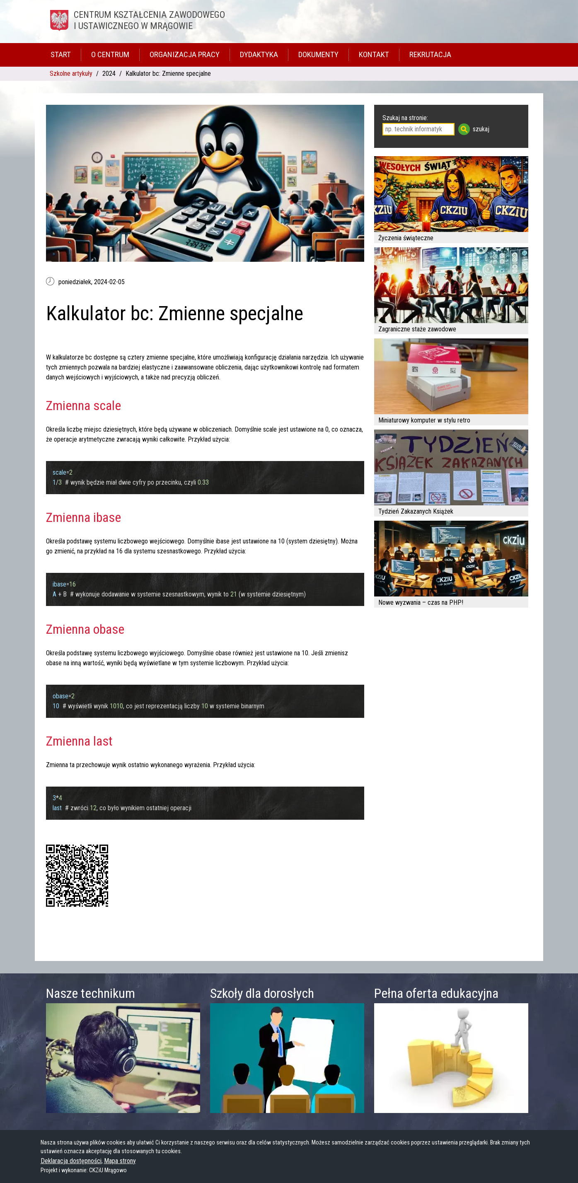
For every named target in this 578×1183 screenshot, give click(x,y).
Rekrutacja (430, 54)
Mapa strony (120, 1161)
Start (61, 54)
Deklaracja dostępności (71, 1161)
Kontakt (374, 54)
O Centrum (110, 54)
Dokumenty (318, 54)
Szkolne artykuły (71, 73)
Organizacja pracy (185, 54)
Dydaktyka (259, 54)
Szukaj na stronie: (405, 118)
